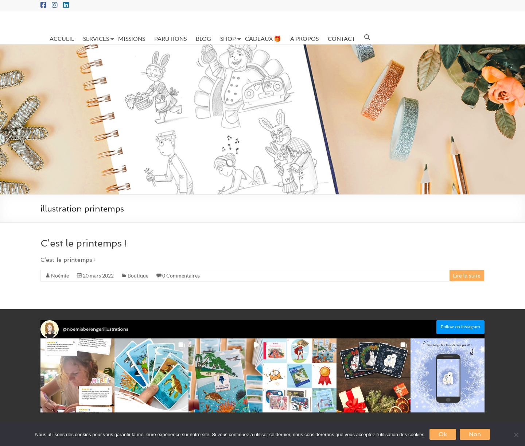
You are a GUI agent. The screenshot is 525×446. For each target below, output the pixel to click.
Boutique (138, 275)
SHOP (228, 38)
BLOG (203, 38)
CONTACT (341, 38)
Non (475, 434)
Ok (443, 434)
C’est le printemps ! (83, 243)
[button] (77, 375)
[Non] (516, 434)
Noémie (60, 275)
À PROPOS (304, 38)
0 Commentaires (181, 275)
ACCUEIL (62, 38)
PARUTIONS (170, 38)
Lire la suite (467, 276)
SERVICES (96, 38)
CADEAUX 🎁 (263, 38)
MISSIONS (131, 38)
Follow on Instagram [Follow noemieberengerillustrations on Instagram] (460, 327)
